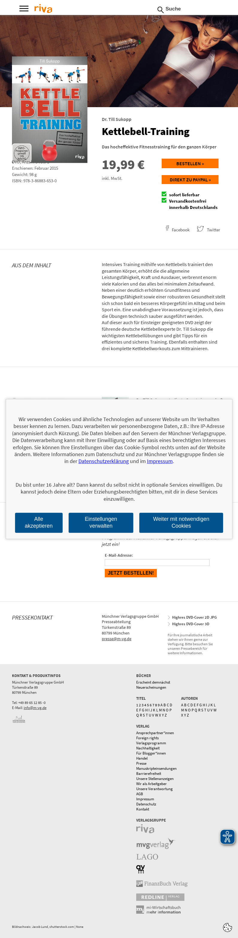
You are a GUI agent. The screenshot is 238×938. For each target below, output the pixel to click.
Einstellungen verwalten (101, 522)
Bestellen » (190, 163)
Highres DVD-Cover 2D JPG (194, 617)
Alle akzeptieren (39, 522)
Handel (142, 758)
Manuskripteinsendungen (156, 768)
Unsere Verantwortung (154, 788)
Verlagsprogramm (151, 743)
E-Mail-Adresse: (119, 555)
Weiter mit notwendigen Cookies (181, 522)
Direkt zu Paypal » (190, 180)
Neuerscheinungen (151, 687)
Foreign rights (147, 737)
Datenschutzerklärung (103, 461)
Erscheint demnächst (153, 682)
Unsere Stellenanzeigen (155, 778)
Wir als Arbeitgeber (151, 783)
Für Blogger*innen (151, 753)
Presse (141, 763)
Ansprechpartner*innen (155, 732)
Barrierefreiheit (148, 773)
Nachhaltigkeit (148, 748)
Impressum (145, 799)
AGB (139, 793)
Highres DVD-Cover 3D (190, 623)
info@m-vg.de (35, 707)
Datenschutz (146, 804)
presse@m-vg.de (116, 638)
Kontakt (142, 809)
